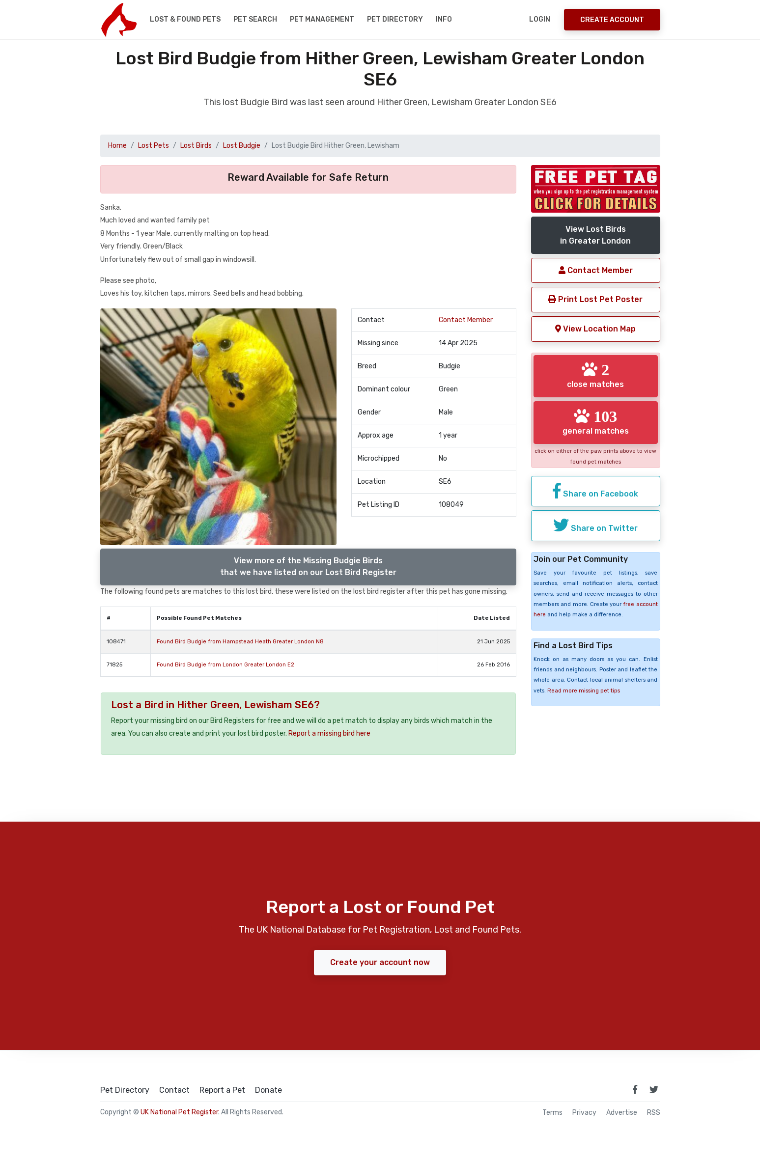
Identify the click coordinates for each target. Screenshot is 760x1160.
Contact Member (466, 320)
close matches (595, 375)
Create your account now (380, 962)
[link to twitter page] (653, 1089)
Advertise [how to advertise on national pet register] (621, 1113)
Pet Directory (395, 19)
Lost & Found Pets (185, 19)
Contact (174, 1090)
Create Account (612, 20)
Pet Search (255, 19)
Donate (268, 1090)
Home (117, 145)
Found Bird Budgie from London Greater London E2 (225, 665)
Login (539, 19)
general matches (596, 422)
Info (444, 19)
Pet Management (322, 19)
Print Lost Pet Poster (595, 299)
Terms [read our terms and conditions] (552, 1113)
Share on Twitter (595, 525)
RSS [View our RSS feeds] (653, 1113)
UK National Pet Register (179, 1112)
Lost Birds (196, 145)
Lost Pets (153, 145)
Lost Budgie (241, 145)
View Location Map (595, 328)
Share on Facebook (595, 490)
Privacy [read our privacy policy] (584, 1113)
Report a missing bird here (329, 733)
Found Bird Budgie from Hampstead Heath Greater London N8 (240, 641)
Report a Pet (222, 1090)
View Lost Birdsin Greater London (595, 235)
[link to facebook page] (635, 1089)
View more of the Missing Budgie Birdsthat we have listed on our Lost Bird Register (308, 566)
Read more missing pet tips (583, 691)
